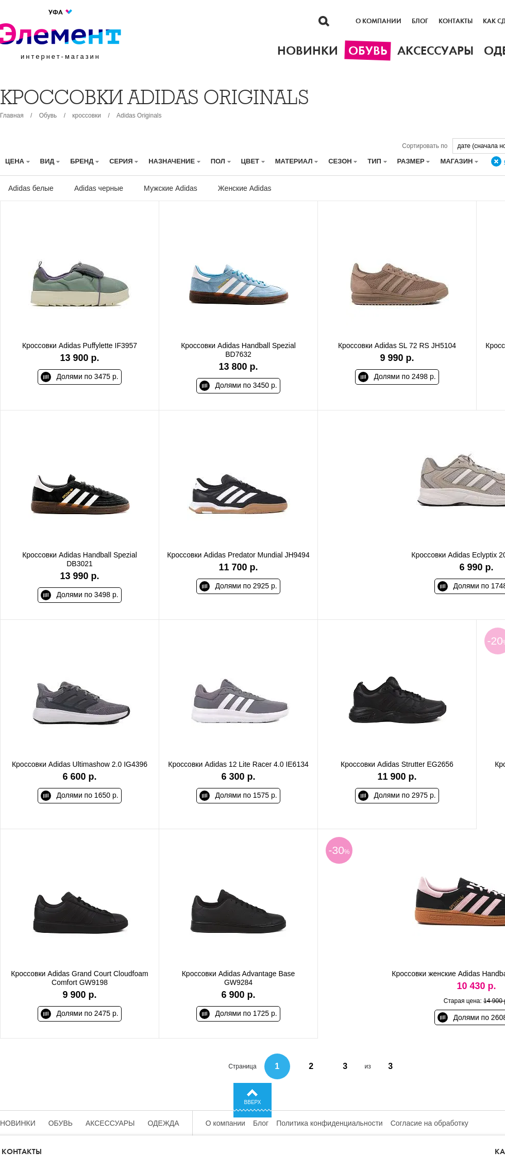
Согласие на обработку (429, 1123)
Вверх (252, 1102)
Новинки (18, 1123)
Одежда (163, 1123)
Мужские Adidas (170, 188)
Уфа (60, 12)
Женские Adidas (245, 188)
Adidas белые (31, 188)
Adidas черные (98, 188)
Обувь (48, 115)
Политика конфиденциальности (329, 1123)
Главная (12, 115)
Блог (420, 21)
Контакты (456, 21)
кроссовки (86, 115)
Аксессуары (110, 1123)
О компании (378, 21)
